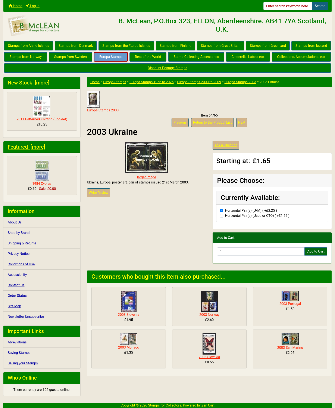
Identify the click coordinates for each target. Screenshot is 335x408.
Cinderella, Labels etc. (247, 57)
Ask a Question (226, 145)
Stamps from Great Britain (220, 46)
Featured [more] (26, 147)
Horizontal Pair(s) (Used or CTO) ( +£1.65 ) (257, 216)
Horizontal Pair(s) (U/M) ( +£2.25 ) (251, 210)
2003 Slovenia (128, 315)
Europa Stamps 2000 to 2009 (199, 82)
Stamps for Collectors (164, 405)
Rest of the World (148, 57)
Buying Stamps (19, 353)
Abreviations (17, 342)
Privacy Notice (18, 254)
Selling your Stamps (23, 363)
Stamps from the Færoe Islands (126, 46)
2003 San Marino (290, 348)
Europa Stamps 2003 (240, 82)
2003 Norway (209, 315)
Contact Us (16, 285)
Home (15, 6)
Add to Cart (316, 251)
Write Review (98, 193)
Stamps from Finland (175, 46)
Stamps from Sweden (70, 57)
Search (320, 6)
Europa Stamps (111, 57)
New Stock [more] (28, 83)
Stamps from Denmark (76, 46)
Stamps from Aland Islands (28, 46)
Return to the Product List (212, 122)
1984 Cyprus (41, 173)
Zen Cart (208, 405)
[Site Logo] (58, 26)
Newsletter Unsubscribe (26, 317)
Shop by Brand (18, 233)
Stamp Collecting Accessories (196, 57)
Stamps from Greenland (268, 46)
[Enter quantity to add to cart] (261, 251)
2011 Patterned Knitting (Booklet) (41, 108)
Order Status (17, 296)
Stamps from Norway (25, 57)
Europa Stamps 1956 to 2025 (151, 82)
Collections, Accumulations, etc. (301, 57)
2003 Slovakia (209, 357)
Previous (180, 122)
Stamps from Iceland (311, 46)
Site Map (14, 306)
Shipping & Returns (22, 243)
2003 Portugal (290, 304)
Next (241, 122)
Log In (33, 6)
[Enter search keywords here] (287, 6)
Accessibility (17, 275)
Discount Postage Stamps (167, 68)
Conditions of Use (21, 264)
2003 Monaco (128, 347)
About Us (15, 222)
